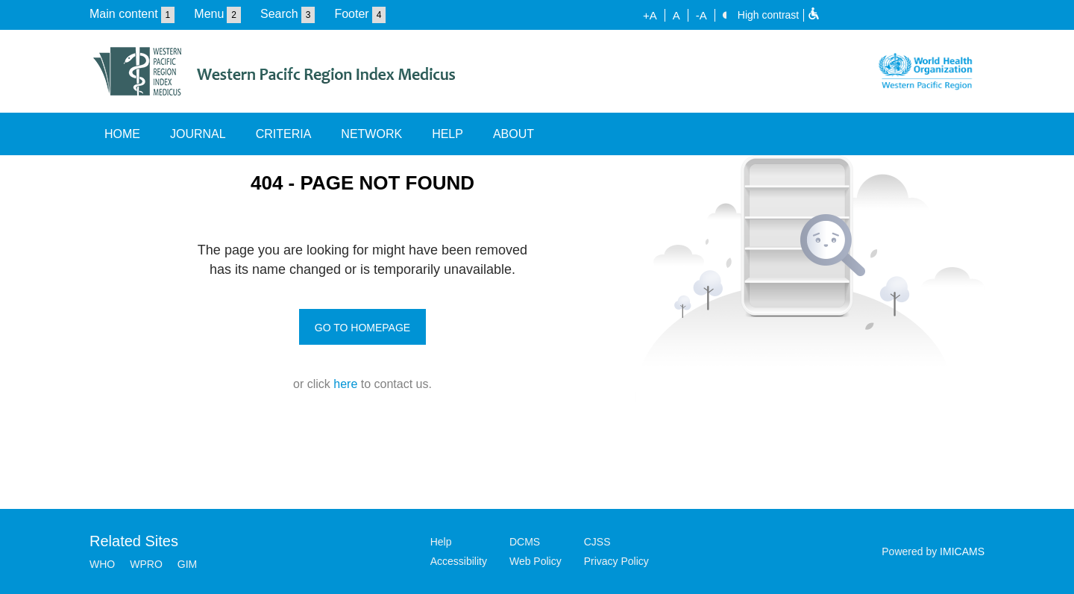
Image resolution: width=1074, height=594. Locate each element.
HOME (122, 134)
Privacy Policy (616, 561)
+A (650, 15)
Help (441, 542)
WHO (102, 564)
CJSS (597, 542)
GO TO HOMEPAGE (362, 328)
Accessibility (458, 561)
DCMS (524, 542)
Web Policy (535, 561)
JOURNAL (198, 134)
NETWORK (371, 134)
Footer (351, 13)
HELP (447, 134)
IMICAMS (962, 551)
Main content (124, 13)
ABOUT (513, 134)
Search (279, 13)
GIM (187, 564)
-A (701, 15)
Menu (209, 13)
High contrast (768, 15)
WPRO (146, 564)
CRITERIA (284, 134)
